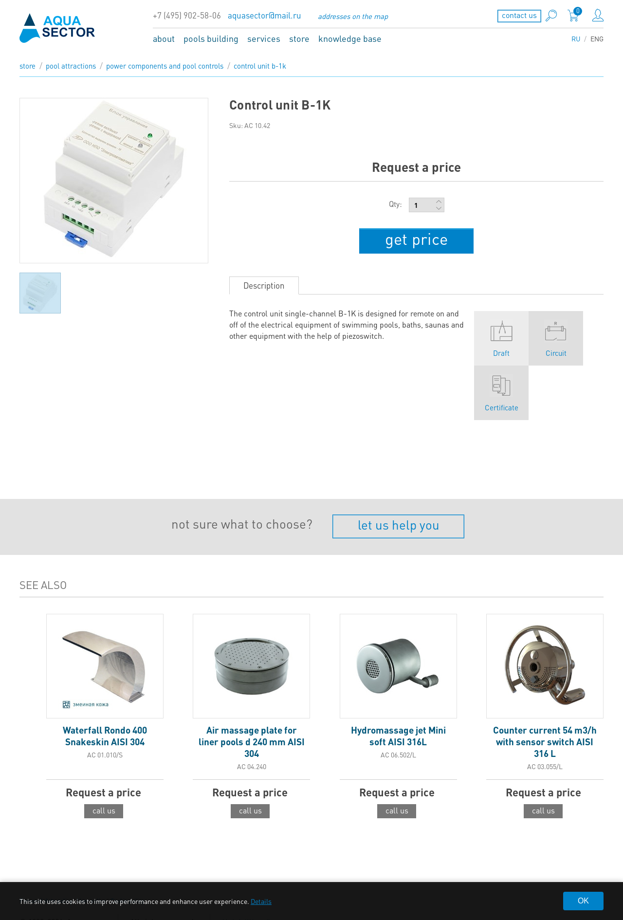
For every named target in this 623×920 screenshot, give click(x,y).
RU (576, 38)
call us (103, 805)
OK (583, 901)
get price (416, 237)
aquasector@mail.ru (264, 15)
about (164, 38)
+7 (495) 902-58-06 (187, 15)
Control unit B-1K (260, 66)
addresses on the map (353, 16)
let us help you (399, 520)
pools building (210, 38)
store (299, 38)
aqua (57, 27)
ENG (597, 38)
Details (261, 901)
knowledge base (350, 38)
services (263, 38)
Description (264, 280)
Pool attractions (71, 66)
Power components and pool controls (164, 66)
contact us (519, 15)
